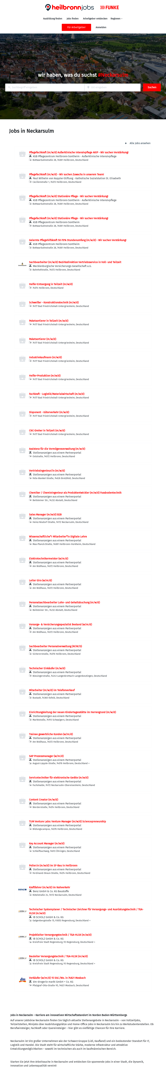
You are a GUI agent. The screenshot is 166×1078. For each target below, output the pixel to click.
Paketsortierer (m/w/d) (42, 339)
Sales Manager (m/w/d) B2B (45, 514)
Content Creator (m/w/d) (43, 799)
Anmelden (101, 27)
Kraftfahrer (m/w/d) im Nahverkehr (49, 887)
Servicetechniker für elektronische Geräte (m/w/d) (58, 777)
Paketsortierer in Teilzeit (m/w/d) (48, 320)
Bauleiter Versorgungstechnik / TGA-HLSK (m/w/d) (58, 956)
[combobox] (44, 87)
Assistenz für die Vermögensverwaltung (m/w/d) (57, 448)
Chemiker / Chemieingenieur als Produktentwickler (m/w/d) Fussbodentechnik (75, 492)
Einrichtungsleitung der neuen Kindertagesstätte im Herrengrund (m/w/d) (72, 712)
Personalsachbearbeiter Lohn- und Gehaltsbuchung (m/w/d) (64, 602)
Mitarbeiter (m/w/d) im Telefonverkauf (52, 690)
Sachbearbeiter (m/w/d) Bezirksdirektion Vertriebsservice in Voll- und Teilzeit (75, 262)
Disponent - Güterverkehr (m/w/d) (49, 412)
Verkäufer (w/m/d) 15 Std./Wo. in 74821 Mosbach (57, 977)
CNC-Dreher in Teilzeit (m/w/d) (47, 430)
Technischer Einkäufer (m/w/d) (47, 668)
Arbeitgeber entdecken (95, 18)
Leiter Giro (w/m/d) (40, 580)
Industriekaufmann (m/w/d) (45, 357)
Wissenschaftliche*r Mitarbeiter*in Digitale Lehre (58, 536)
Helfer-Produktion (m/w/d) (44, 375)
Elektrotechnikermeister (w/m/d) (48, 558)
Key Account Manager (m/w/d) (46, 843)
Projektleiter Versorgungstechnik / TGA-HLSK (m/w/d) (60, 934)
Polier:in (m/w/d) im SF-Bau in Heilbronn (53, 865)
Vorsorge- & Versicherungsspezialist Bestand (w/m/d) (60, 624)
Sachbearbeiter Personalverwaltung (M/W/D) (55, 646)
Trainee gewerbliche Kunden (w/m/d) (51, 734)
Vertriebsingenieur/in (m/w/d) (47, 470)
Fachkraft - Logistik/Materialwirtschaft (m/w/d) (56, 393)
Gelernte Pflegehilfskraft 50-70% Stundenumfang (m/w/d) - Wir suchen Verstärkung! (77, 240)
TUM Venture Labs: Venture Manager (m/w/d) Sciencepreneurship (67, 821)
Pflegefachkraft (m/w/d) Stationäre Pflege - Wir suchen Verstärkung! (68, 196)
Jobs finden (72, 18)
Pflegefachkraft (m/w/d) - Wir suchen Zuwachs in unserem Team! (66, 174)
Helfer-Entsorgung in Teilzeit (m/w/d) (51, 284)
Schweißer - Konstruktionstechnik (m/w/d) (54, 302)
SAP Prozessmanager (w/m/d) (46, 756)
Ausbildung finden (52, 18)
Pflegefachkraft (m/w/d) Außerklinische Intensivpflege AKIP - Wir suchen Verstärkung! (78, 152)
